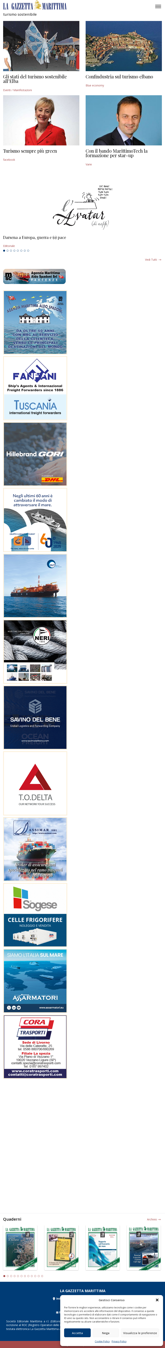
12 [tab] (42, 1276)
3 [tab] (11, 251)
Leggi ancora (82, 241)
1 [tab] (4, 251)
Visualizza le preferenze (140, 1333)
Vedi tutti (151, 259)
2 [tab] (8, 251)
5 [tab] (18, 251)
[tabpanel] (82, 241)
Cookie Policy (102, 1341)
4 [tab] (14, 251)
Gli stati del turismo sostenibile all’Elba (35, 78)
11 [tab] (39, 1276)
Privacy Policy (119, 1341)
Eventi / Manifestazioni (17, 90)
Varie (89, 164)
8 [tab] (28, 251)
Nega (105, 1333)
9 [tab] (32, 1276)
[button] (157, 1300)
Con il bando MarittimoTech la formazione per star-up (117, 153)
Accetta (77, 1333)
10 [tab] (35, 1276)
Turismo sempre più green (30, 151)
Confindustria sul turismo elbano (119, 76)
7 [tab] (25, 251)
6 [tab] (21, 251)
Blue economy (95, 85)
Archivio (152, 1219)
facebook (9, 159)
